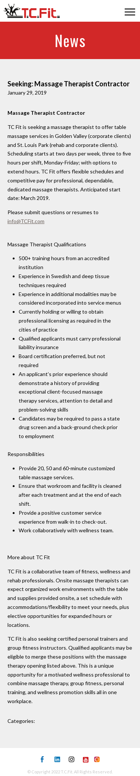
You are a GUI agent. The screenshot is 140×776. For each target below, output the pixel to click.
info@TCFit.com (25, 221)
